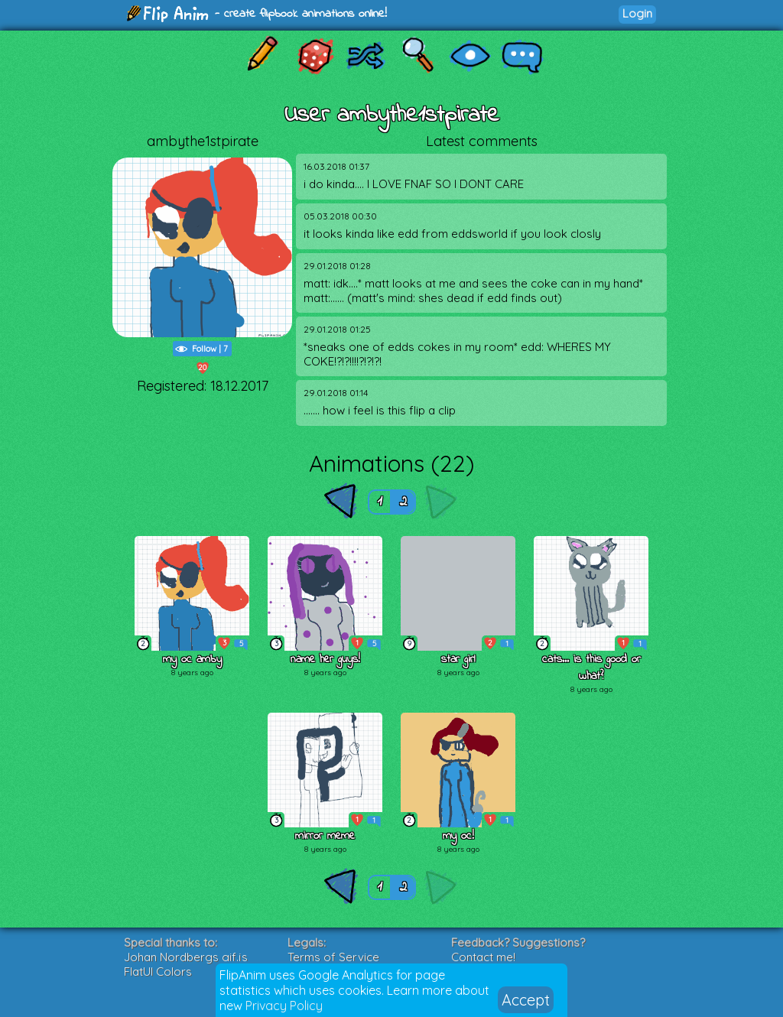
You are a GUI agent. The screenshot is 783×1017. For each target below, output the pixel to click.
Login (637, 13)
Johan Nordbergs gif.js (186, 957)
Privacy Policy (284, 1005)
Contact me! (483, 957)
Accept (526, 999)
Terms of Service (333, 957)
